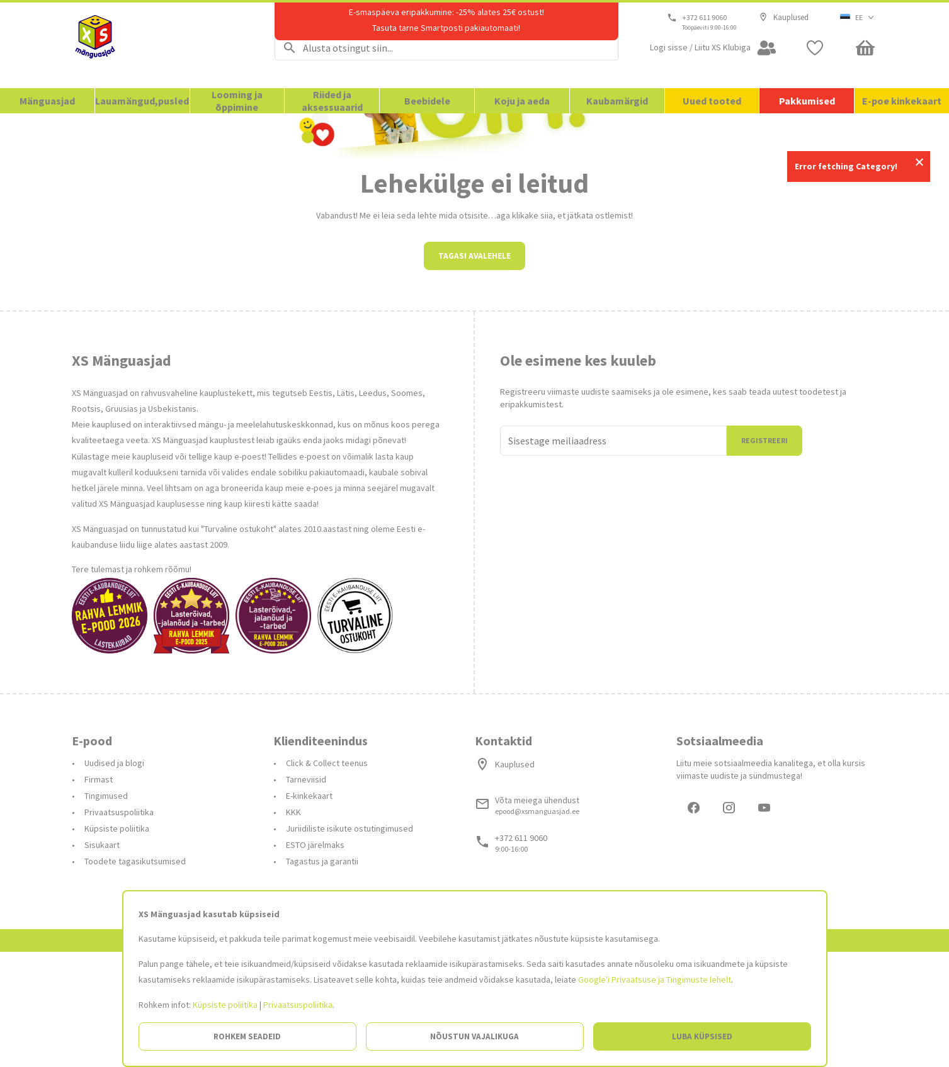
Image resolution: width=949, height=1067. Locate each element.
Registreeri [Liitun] (764, 553)
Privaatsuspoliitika (297, 1004)
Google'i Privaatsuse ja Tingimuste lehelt (654, 979)
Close (919, 162)
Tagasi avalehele (474, 369)
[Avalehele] (158, 45)
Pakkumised (807, 100)
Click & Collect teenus (327, 876)
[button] (857, 17)
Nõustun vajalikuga (474, 1036)
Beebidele (427, 100)
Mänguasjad (47, 100)
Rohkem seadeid (247, 1036)
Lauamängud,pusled (142, 100)
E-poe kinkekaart (901, 100)
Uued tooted (712, 100)
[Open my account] (713, 47)
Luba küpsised (702, 1036)
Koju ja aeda (522, 100)
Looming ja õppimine (237, 100)
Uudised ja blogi (114, 876)
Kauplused (784, 18)
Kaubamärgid (617, 100)
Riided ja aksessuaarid (332, 100)
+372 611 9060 (705, 18)
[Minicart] (865, 47)
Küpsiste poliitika (225, 1004)
